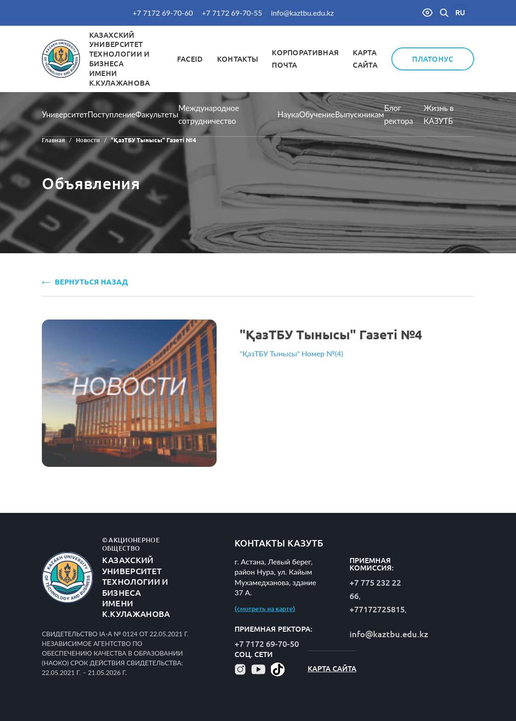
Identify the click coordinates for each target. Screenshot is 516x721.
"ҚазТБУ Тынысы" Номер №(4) (291, 353)
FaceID (190, 59)
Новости (88, 140)
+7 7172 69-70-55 (232, 12)
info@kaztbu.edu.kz (302, 12)
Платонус (432, 59)
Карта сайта (332, 668)
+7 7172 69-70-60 (162, 12)
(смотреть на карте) (265, 608)
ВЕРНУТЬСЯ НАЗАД (85, 282)
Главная (53, 140)
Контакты (237, 59)
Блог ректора (398, 114)
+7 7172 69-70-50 (267, 643)
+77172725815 (377, 609)
